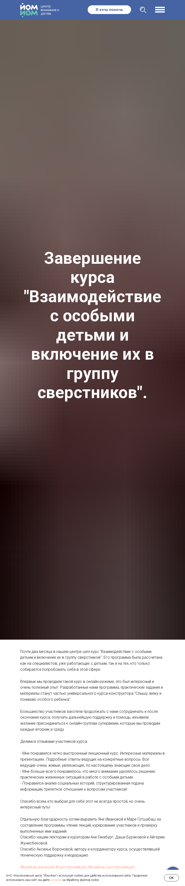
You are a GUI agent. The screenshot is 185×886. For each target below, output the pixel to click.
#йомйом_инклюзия (37, 867)
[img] (143, 10)
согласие (56, 880)
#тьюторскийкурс (71, 867)
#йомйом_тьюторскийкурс (111, 867)
